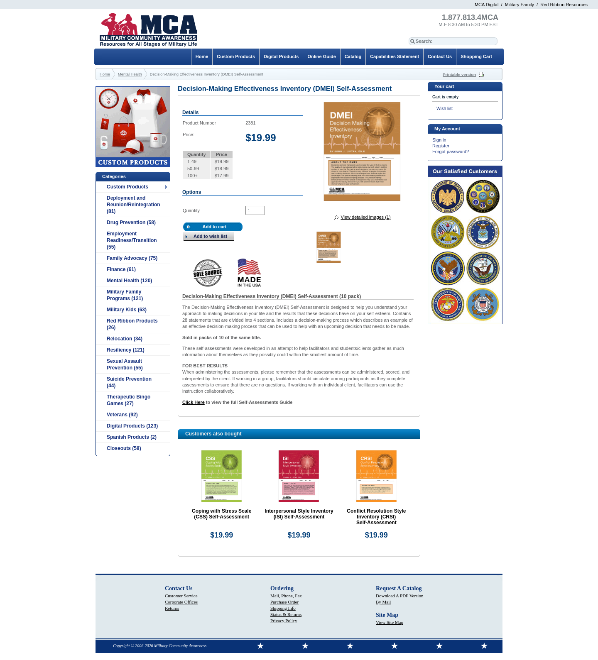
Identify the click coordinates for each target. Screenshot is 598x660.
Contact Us (440, 56)
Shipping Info (283, 608)
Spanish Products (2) (132, 437)
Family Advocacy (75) (132, 258)
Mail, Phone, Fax (286, 595)
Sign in (439, 139)
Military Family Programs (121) (125, 295)
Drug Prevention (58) (131, 222)
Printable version (459, 74)
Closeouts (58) (124, 448)
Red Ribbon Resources (564, 4)
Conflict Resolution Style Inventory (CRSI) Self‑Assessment (376, 517)
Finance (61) (121, 269)
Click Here (193, 402)
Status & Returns (285, 614)
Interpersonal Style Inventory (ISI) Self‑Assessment (299, 514)
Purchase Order (284, 601)
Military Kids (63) (127, 310)
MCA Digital (486, 4)
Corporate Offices (181, 601)
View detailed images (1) (365, 217)
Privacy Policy (283, 620)
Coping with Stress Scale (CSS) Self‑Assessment (221, 514)
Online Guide (321, 56)
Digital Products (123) (132, 426)
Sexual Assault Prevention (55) (125, 364)
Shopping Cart (476, 56)
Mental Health (130, 74)
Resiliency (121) (126, 350)
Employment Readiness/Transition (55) (132, 240)
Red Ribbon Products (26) (132, 324)
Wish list (444, 108)
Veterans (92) (122, 415)
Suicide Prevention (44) (129, 382)
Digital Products (281, 56)
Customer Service (181, 595)
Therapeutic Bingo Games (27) (128, 400)
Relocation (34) (124, 339)
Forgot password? (450, 151)
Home (202, 56)
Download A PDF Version (399, 595)
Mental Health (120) (129, 281)
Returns (172, 608)
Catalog (353, 56)
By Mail (383, 601)
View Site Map (389, 622)
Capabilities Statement (394, 56)
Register (440, 145)
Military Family (519, 4)
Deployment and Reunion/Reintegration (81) (133, 204)
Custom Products (127, 187)
